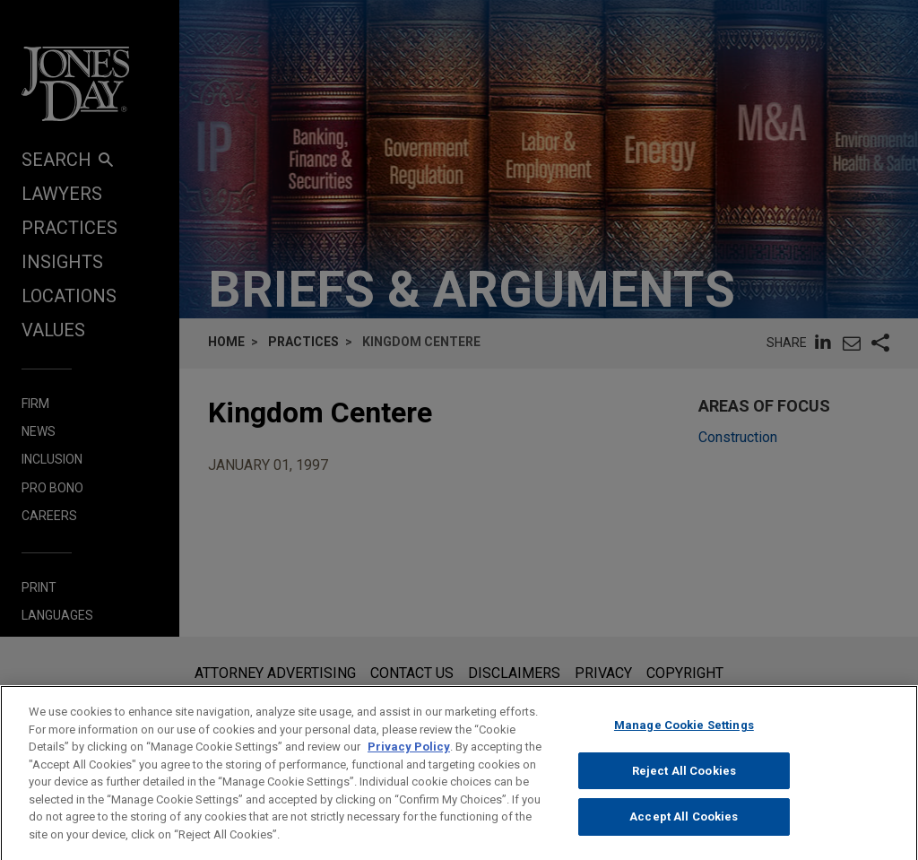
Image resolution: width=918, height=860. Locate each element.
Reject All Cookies (684, 784)
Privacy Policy (409, 761)
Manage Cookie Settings (684, 739)
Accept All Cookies (683, 831)
